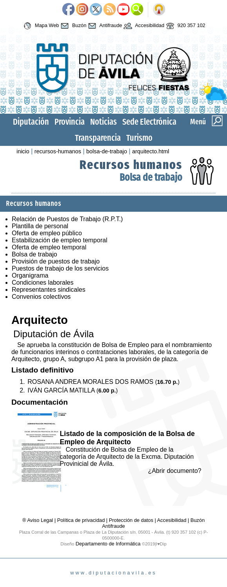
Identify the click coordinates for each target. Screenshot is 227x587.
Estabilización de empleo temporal (59, 240)
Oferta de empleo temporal (49, 247)
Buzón (72, 26)
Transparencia (98, 138)
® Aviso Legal (38, 520)
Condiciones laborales (42, 282)
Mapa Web (40, 26)
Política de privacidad (81, 520)
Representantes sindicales (48, 289)
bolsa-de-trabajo (106, 151)
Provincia (69, 121)
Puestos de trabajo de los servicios (60, 268)
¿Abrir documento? (174, 470)
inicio (22, 151)
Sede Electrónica (149, 121)
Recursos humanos (131, 164)
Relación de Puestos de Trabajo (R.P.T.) (67, 219)
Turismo (139, 138)
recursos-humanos (58, 151)
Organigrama (30, 275)
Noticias (103, 121)
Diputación (31, 121)
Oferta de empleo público (47, 233)
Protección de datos (131, 520)
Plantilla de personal (40, 226)
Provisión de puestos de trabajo (56, 261)
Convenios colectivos (41, 296)
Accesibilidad (143, 26)
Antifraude (104, 26)
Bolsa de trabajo (151, 177)
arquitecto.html (150, 151)
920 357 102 (184, 26)
